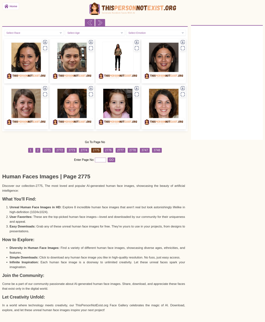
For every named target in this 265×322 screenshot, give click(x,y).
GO (111, 159)
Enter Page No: (84, 159)
